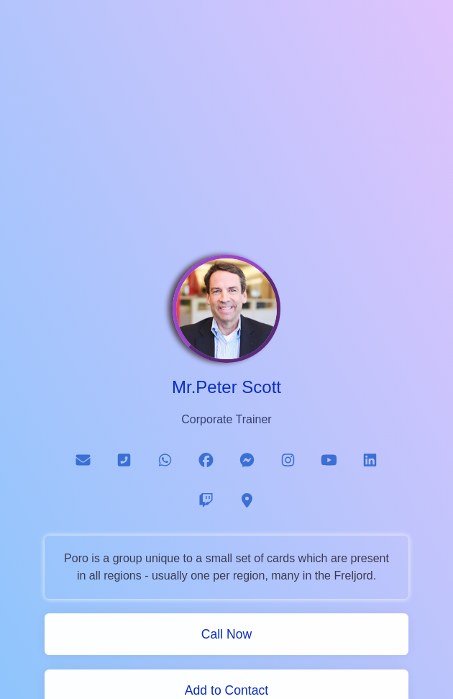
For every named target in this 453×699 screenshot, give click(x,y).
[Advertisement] (226, 135)
